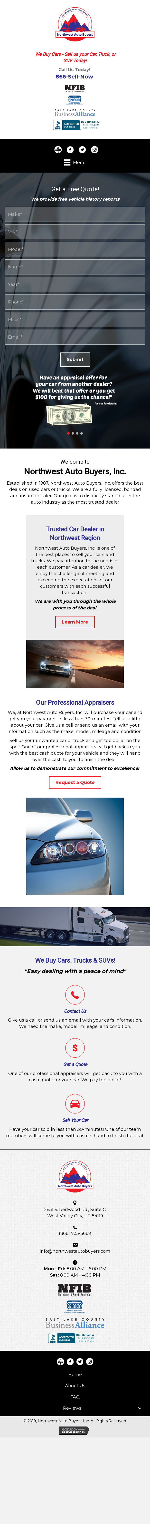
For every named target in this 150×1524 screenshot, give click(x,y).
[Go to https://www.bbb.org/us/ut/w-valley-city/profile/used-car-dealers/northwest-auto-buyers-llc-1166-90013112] (58, 150)
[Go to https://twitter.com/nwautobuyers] (82, 150)
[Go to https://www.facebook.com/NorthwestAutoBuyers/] (70, 150)
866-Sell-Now (74, 76)
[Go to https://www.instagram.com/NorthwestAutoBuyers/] (94, 150)
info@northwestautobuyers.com (75, 1251)
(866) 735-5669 (75, 1233)
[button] (68, 433)
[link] (75, 1374)
